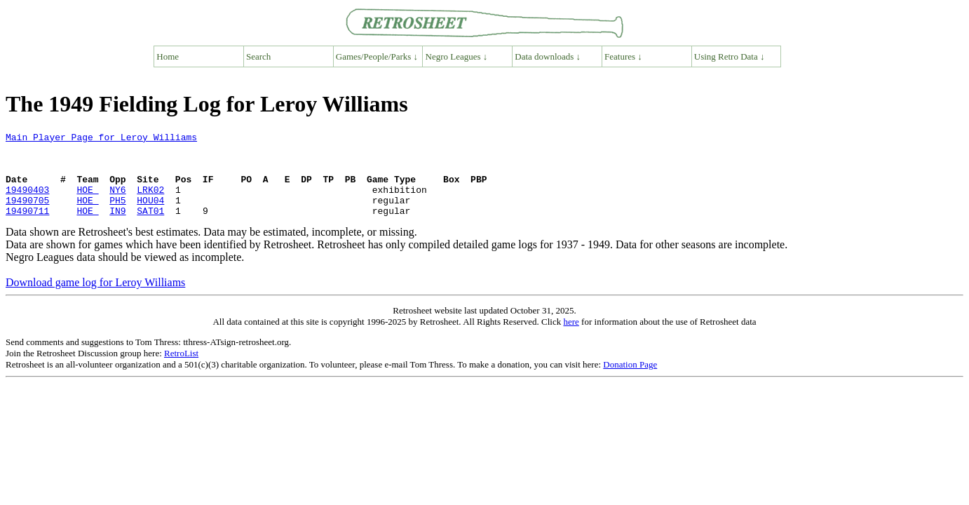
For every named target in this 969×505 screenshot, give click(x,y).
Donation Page (630, 381)
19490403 (27, 202)
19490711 (27, 227)
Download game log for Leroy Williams (95, 299)
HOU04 (150, 214)
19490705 (27, 214)
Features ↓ (623, 56)
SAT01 (150, 227)
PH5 (117, 214)
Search (258, 56)
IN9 (117, 227)
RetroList (181, 370)
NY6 (117, 202)
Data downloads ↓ (548, 56)
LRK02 (150, 202)
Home (167, 56)
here (570, 338)
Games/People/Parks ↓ (377, 56)
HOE (87, 202)
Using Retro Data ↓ (729, 56)
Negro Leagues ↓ (457, 56)
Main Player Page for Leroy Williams (101, 139)
